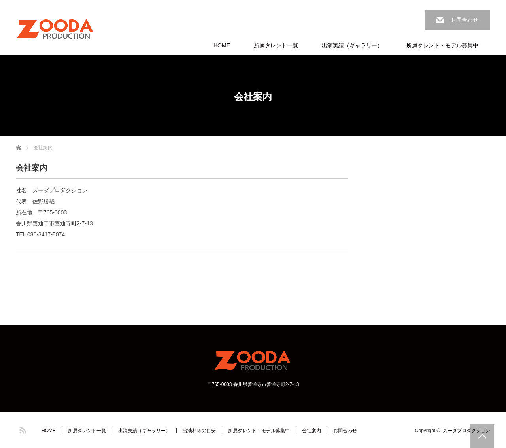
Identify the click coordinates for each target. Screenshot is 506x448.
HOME (221, 45)
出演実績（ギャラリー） (352, 45)
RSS (22, 429)
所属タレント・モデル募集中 (442, 45)
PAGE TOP (482, 436)
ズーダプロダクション (466, 430)
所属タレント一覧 (276, 45)
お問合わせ (464, 20)
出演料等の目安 (199, 430)
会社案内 (311, 430)
